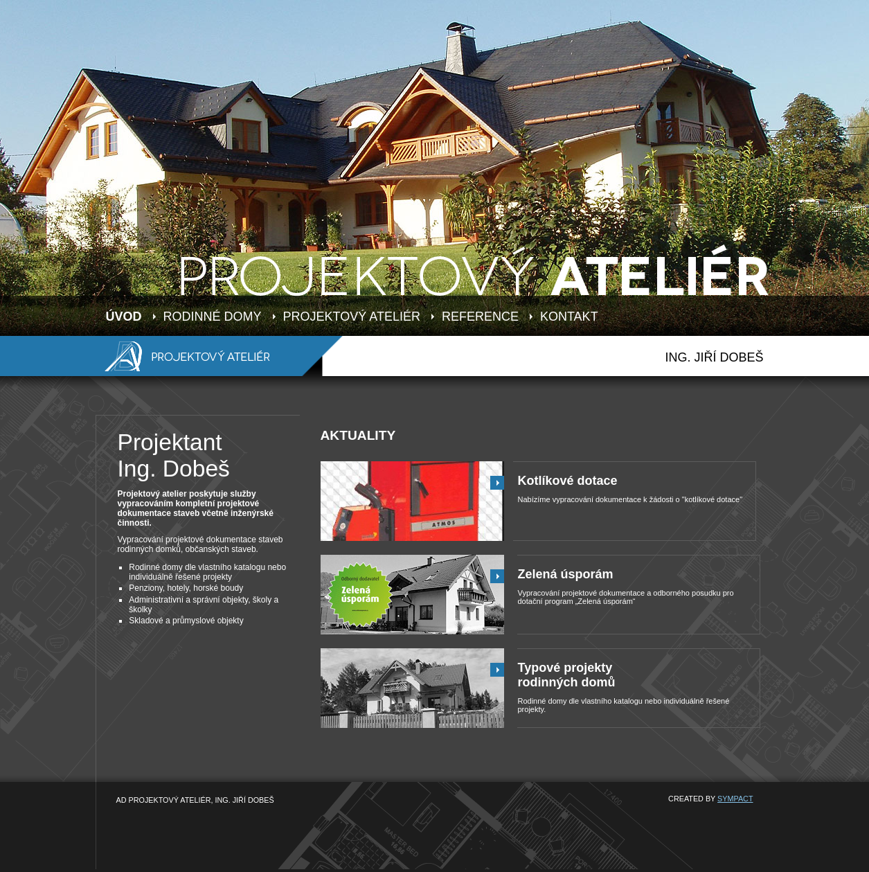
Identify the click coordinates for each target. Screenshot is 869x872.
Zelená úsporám (565, 574)
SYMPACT (735, 798)
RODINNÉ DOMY (212, 316)
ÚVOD (124, 316)
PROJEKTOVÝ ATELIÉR (351, 316)
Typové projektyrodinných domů (567, 675)
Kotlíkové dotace (568, 481)
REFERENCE (480, 316)
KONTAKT (569, 316)
